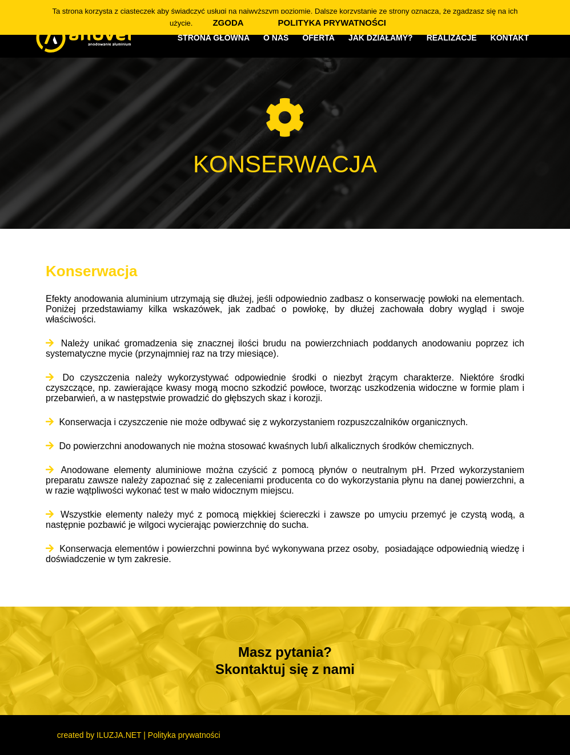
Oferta (318, 37)
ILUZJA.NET (119, 735)
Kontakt (510, 37)
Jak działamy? (380, 37)
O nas (275, 37)
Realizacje (452, 37)
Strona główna (214, 37)
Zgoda (227, 22)
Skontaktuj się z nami (285, 669)
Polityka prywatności (184, 735)
